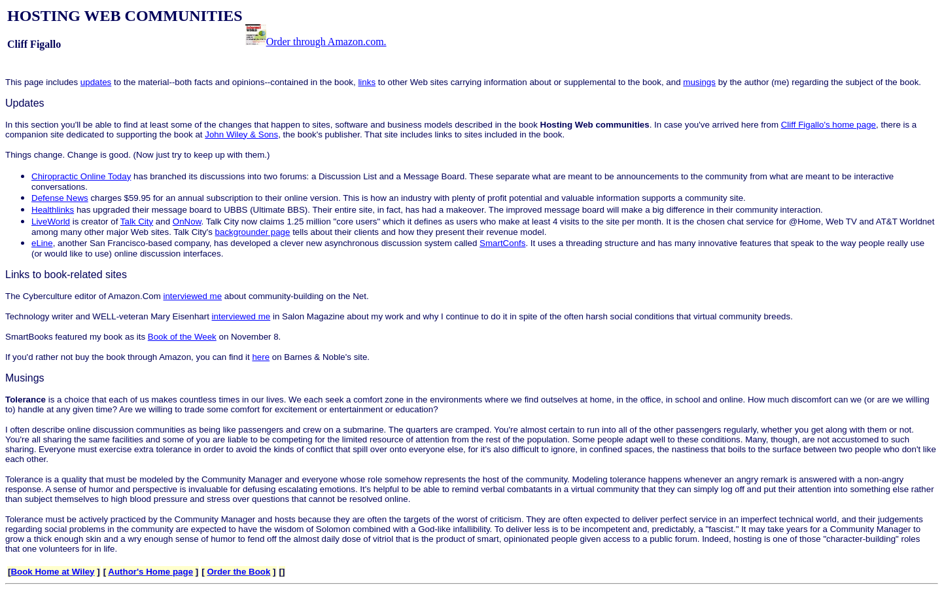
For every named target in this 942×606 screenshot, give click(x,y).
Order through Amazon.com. (326, 41)
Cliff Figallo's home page (828, 125)
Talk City (136, 221)
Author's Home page (150, 572)
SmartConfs (502, 243)
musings (699, 82)
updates (95, 82)
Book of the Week (182, 337)
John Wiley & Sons (241, 134)
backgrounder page (252, 232)
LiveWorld (50, 221)
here (261, 357)
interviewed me (193, 296)
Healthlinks (52, 210)
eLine (42, 243)
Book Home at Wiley (52, 572)
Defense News (59, 198)
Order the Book (238, 572)
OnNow (187, 221)
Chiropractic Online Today (81, 176)
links (366, 82)
